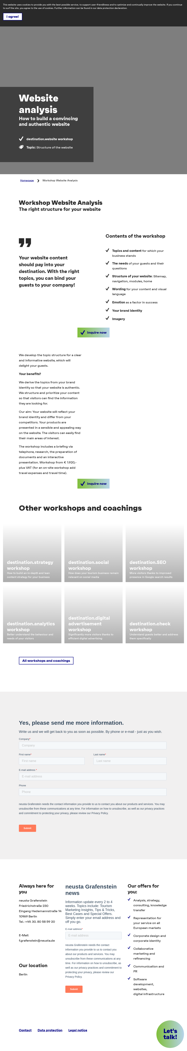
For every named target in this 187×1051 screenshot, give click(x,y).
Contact (25, 1030)
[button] (93, 332)
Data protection (50, 1030)
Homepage (27, 180)
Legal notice (77, 1030)
